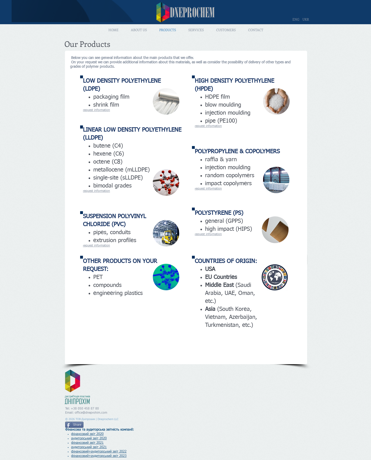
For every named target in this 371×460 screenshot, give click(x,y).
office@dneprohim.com (91, 412)
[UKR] (305, 19)
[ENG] (296, 19)
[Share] (74, 425)
